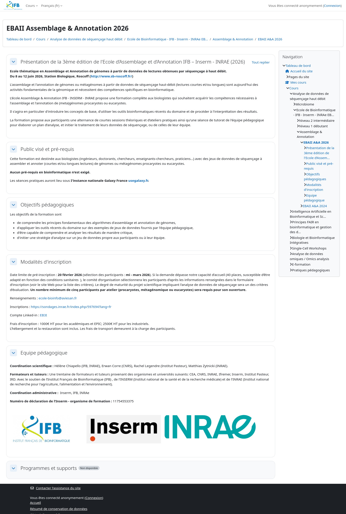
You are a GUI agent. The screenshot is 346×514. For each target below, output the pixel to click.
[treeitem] (309, 168)
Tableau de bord (19, 39)
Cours (30, 5)
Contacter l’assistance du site (55, 488)
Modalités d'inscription (46, 262)
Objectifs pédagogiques (47, 205)
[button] (13, 61)
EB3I (43, 315)
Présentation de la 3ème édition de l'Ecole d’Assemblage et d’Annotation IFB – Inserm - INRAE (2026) (133, 62)
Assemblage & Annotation (233, 39)
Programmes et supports (49, 468)
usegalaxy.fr (138, 180)
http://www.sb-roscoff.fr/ (111, 76)
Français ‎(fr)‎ (50, 5)
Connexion (332, 5)
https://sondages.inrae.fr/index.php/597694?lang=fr (71, 306)
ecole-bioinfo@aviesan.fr (58, 298)
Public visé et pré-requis (47, 149)
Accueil (35, 502)
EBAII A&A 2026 (270, 39)
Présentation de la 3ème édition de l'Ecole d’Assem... (319, 153)
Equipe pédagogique (44, 353)
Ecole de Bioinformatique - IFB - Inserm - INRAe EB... (167, 39)
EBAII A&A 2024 (315, 206)
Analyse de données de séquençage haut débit (86, 39)
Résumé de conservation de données (58, 508)
